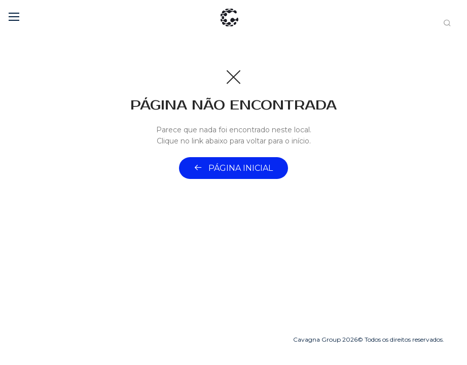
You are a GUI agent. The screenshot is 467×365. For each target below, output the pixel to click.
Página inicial (233, 168)
